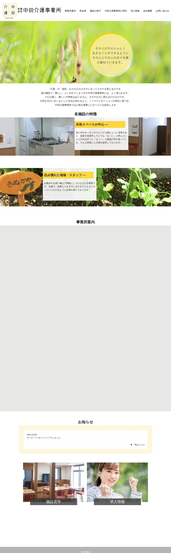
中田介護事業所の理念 (116, 11)
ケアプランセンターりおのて (38, 495)
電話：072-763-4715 (71, 542)
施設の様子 (95, 11)
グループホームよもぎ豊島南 (110, 495)
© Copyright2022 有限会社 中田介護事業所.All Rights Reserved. (85, 549)
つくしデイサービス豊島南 (62, 495)
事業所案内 (70, 11)
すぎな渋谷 (79, 495)
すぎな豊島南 (91, 495)
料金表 (83, 11)
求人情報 (135, 11)
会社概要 (147, 11)
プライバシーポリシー (85, 507)
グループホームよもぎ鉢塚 (134, 495)
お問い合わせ (162, 11)
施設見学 (53, 437)
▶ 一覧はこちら (138, 380)
